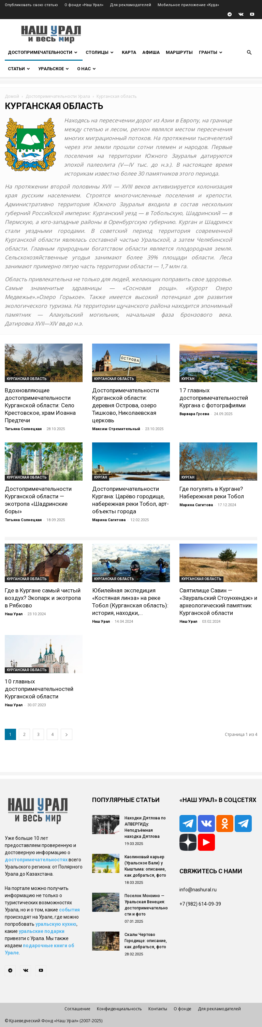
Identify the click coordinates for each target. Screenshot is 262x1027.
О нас (86, 68)
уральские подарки (41, 931)
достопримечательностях (36, 859)
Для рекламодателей (130, 5)
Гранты (210, 52)
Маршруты (179, 52)
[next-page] (66, 734)
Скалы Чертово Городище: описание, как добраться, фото (146, 940)
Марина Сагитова (109, 520)
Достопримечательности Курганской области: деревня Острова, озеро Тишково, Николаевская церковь (125, 405)
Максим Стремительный (116, 429)
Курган (187, 379)
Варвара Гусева (194, 414)
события (69, 909)
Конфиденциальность (119, 1009)
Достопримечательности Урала (58, 96)
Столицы (100, 52)
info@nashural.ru (198, 889)
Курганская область (27, 379)
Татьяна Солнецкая (23, 429)
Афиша (151, 52)
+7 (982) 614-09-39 (200, 904)
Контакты (157, 1009)
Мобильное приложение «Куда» (188, 5)
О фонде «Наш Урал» (83, 5)
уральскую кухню (55, 924)
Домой (12, 96)
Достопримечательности (42, 52)
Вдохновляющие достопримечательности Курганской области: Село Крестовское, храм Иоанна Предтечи (40, 405)
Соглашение (77, 1009)
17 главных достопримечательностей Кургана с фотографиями (213, 398)
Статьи (19, 68)
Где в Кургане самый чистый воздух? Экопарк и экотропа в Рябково (43, 598)
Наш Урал (14, 614)
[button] (249, 52)
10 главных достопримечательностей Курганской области (39, 689)
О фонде (182, 1009)
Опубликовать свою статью (31, 5)
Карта (129, 52)
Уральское (53, 68)
